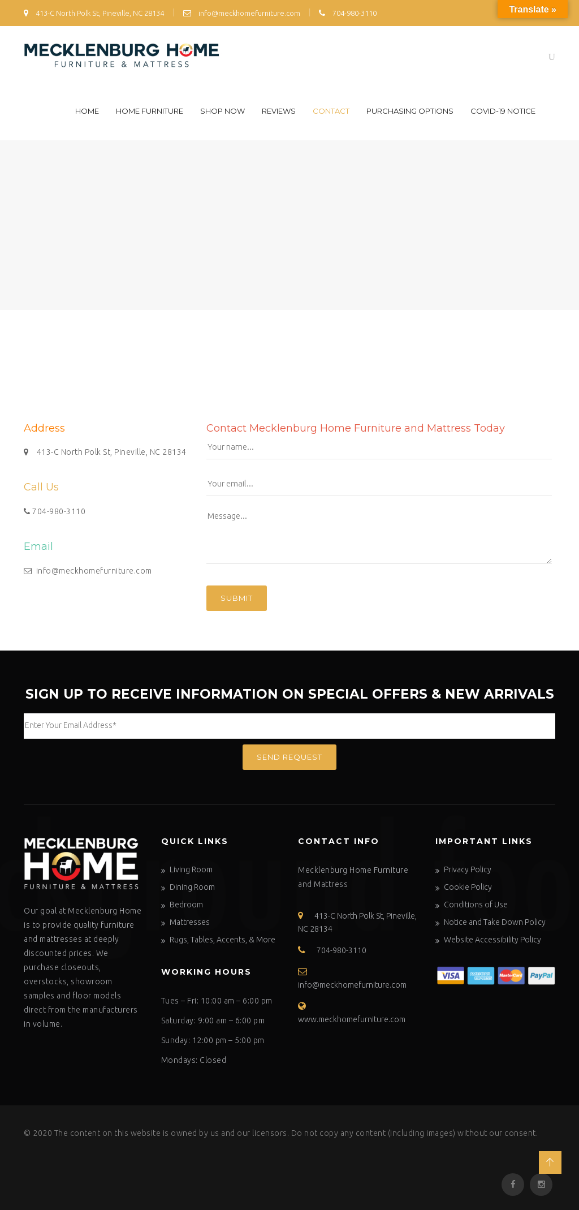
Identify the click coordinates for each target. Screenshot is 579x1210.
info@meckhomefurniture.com (241, 13)
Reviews (279, 110)
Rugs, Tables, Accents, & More (222, 939)
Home (87, 110)
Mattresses (190, 922)
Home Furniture (149, 110)
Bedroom (186, 904)
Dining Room (192, 887)
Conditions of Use (476, 904)
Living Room (191, 869)
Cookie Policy (468, 887)
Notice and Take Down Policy (495, 922)
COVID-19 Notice (502, 110)
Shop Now (222, 110)
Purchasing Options (409, 110)
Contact (331, 110)
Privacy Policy (467, 869)
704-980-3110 (348, 13)
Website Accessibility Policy (492, 939)
